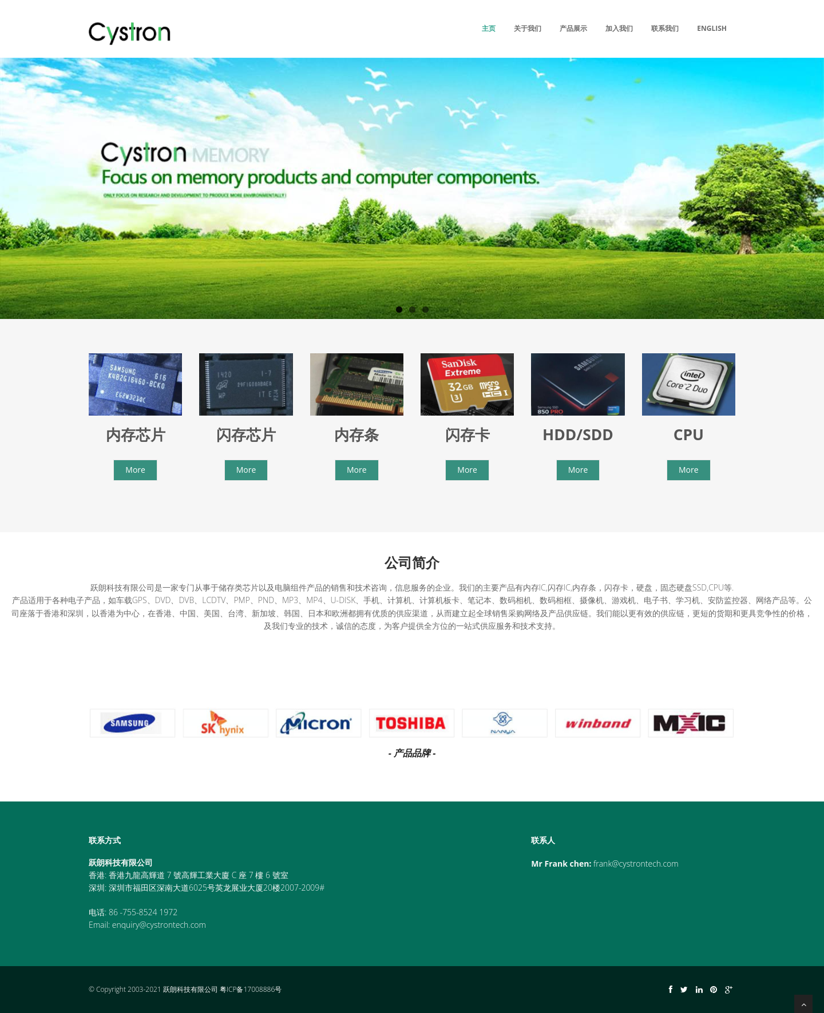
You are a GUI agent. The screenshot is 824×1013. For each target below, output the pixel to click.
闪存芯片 (246, 434)
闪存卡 (467, 434)
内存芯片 (135, 434)
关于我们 (527, 28)
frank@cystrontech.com (636, 863)
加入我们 (619, 28)
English (712, 28)
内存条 (356, 434)
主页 (489, 28)
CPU (689, 434)
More (135, 469)
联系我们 (665, 28)
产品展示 (573, 28)
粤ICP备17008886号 (251, 989)
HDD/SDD (577, 434)
